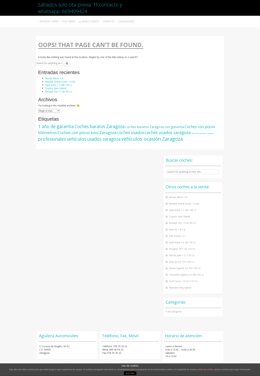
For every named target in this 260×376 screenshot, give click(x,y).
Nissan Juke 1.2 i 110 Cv (181, 255)
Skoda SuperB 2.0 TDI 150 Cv (184, 268)
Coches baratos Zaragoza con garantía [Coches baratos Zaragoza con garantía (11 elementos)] (154, 127)
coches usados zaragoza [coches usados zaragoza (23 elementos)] (168, 132)
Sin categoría (174, 311)
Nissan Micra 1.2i (54, 78)
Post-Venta (68, 21)
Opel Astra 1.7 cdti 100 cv (58, 85)
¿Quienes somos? (89, 21)
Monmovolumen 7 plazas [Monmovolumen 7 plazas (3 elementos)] (202, 133)
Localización (125, 21)
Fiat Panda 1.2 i (177, 235)
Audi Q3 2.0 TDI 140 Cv (181, 261)
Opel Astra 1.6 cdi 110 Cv (182, 242)
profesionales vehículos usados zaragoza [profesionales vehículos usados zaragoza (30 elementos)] (79, 139)
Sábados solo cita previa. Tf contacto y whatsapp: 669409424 (80, 7)
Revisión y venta (49, 21)
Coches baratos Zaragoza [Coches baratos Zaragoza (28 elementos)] (99, 126)
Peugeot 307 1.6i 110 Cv (182, 248)
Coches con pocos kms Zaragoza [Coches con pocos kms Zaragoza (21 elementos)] (87, 132)
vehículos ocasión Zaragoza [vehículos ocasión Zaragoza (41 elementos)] (152, 139)
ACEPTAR (130, 373)
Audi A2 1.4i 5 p (177, 229)
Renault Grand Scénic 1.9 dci (60, 81)
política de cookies (205, 369)
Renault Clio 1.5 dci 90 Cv (58, 91)
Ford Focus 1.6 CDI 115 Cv (183, 281)
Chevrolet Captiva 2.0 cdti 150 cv (186, 274)
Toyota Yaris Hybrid (55, 88)
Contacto (108, 21)
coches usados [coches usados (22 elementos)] (130, 132)
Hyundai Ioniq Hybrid (180, 287)
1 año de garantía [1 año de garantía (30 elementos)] (56, 126)
